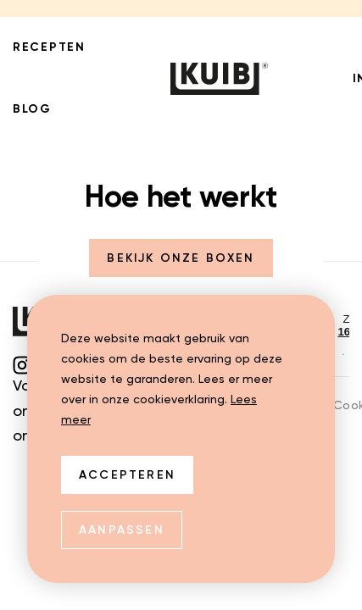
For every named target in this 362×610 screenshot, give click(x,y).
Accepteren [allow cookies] (127, 475)
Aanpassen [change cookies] (121, 530)
